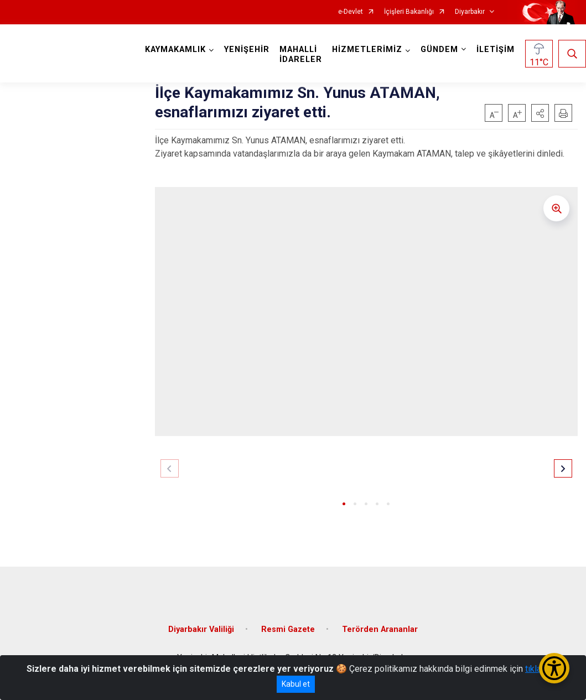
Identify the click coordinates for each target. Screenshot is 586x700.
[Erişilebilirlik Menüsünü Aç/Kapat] (554, 668)
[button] (540, 113)
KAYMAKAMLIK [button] (175, 49)
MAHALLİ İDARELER (300, 54)
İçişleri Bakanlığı (409, 11)
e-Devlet (350, 11)
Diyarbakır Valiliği (201, 629)
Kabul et (296, 684)
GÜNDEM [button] (439, 49)
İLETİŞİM (495, 49)
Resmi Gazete (288, 629)
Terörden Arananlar (380, 629)
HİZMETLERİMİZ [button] (367, 49)
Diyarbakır (470, 11)
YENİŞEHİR (246, 49)
